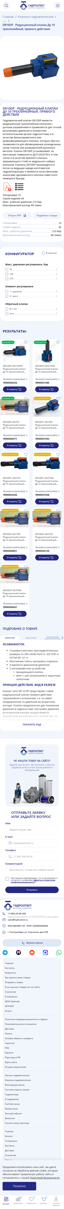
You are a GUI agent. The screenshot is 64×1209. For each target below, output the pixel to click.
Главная (9, 963)
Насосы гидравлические (17, 1075)
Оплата (8, 1033)
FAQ (7, 1047)
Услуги (8, 1010)
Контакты (10, 968)
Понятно (19, 1186)
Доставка (9, 1028)
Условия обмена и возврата (19, 1038)
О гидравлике (12, 1099)
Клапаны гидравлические (18, 1080)
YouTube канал (12, 1103)
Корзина (9, 1052)
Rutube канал (11, 1108)
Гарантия (10, 1043)
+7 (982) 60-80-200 (17, 913)
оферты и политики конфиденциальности (33, 881)
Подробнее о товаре (47, 215)
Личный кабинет (13, 1113)
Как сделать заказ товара (17, 977)
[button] (62, 638)
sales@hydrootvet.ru (18, 919)
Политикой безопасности (45, 1177)
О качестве (10, 991)
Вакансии (10, 1118)
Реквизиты (10, 972)
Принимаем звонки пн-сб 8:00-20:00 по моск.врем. (33, 916)
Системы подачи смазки (17, 1089)
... (5, 20)
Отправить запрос (14, 982)
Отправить (32, 889)
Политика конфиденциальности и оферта (26, 1019)
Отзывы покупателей (15, 1067)
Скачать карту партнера (17, 1123)
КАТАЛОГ (9, 1006)
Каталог (9, 1136)
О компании (11, 996)
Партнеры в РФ (12, 1057)
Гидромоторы (12, 1094)
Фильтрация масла (14, 1084)
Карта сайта (11, 1062)
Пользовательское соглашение (21, 1024)
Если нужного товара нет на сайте (22, 987)
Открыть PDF (17, 215)
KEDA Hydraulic (12, 1001)
